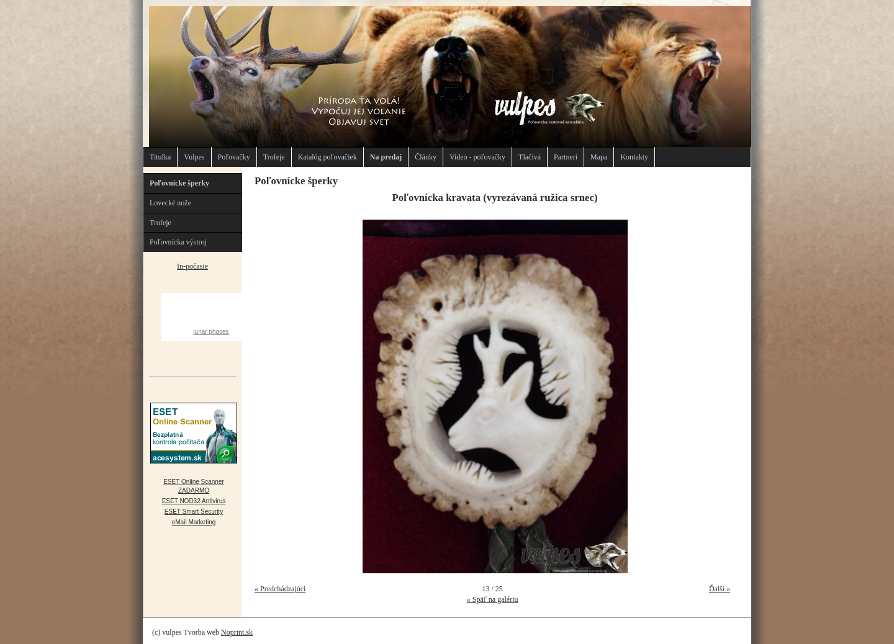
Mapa (598, 157)
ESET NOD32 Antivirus (194, 501)
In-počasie (192, 266)
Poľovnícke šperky (179, 183)
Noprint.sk (237, 632)
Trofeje (274, 157)
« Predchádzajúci (280, 588)
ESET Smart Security (194, 511)
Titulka (160, 157)
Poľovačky (234, 157)
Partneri (565, 157)
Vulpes (194, 157)
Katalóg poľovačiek (327, 157)
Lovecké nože (170, 203)
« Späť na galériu (492, 599)
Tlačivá (529, 157)
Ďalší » (719, 588)
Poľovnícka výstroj (178, 242)
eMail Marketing (194, 522)
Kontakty (634, 157)
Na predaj (386, 157)
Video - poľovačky (477, 157)
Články (425, 157)
